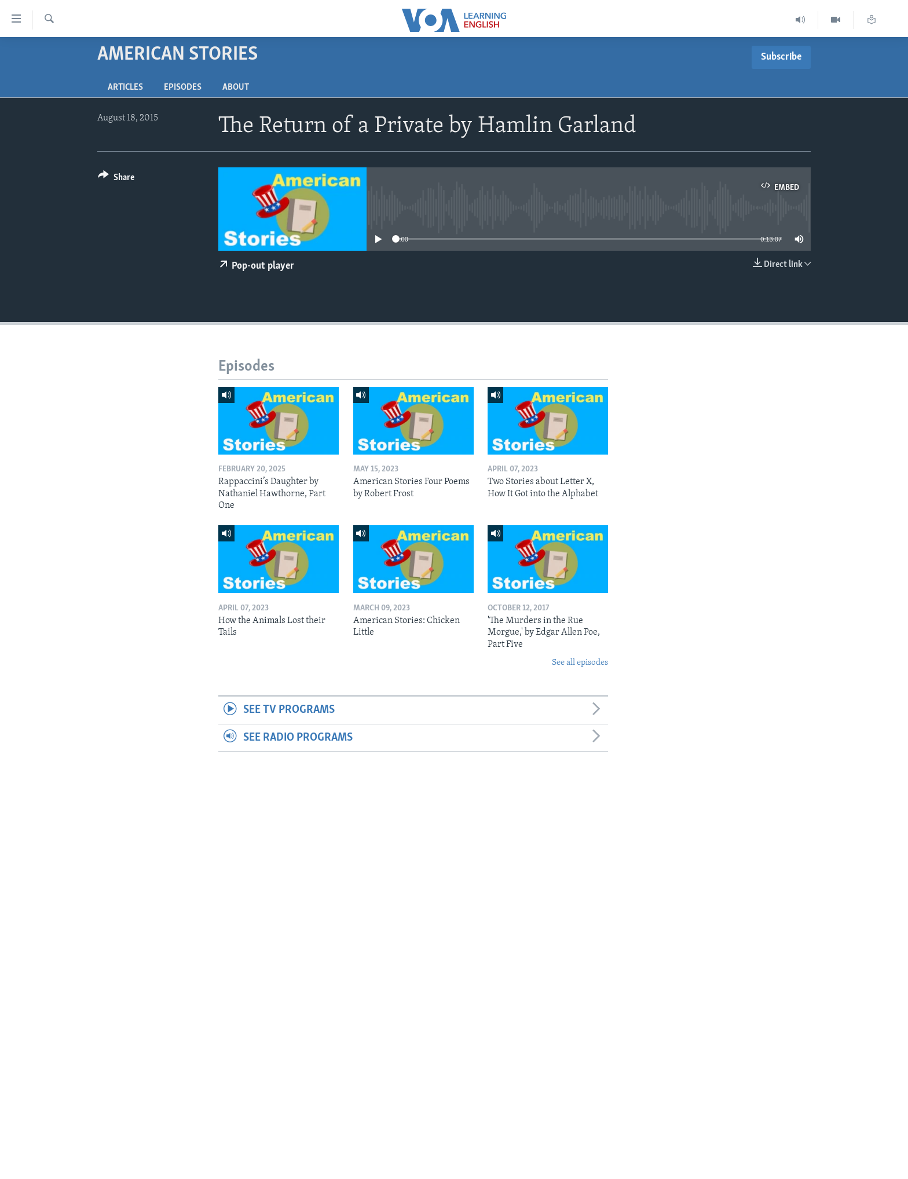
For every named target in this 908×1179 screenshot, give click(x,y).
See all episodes (580, 662)
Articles (125, 87)
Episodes (183, 87)
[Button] (116, 179)
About (235, 87)
